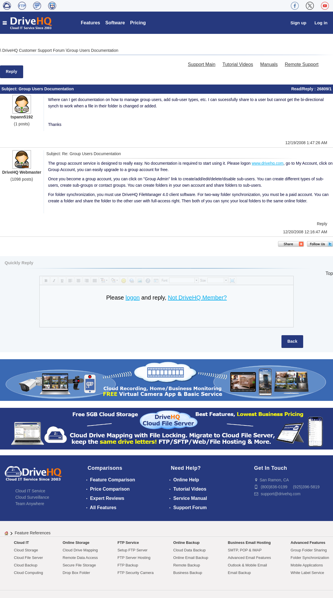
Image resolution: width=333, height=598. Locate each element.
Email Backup (239, 573)
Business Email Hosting (249, 542)
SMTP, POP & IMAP (245, 550)
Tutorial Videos (237, 64)
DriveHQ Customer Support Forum (34, 50)
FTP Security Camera (136, 573)
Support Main (201, 64)
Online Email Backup (190, 557)
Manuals (269, 64)
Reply (11, 71)
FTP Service (128, 542)
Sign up (298, 22)
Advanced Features (308, 542)
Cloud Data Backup (189, 550)
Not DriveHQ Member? (197, 297)
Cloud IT (21, 542)
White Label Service (307, 573)
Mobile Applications (307, 565)
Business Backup (187, 573)
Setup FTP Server (133, 550)
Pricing (138, 22)
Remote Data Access (80, 557)
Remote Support (302, 64)
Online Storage (76, 542)
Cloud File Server (28, 557)
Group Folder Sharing (309, 550)
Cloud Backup (25, 565)
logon (132, 297)
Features (90, 22)
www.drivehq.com (267, 163)
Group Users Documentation (92, 50)
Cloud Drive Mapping (80, 550)
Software (115, 22)
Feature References (33, 533)
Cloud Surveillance (32, 497)
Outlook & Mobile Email (247, 565)
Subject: (10, 89)
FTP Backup (128, 565)
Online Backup (186, 542)
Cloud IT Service (30, 491)
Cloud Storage (26, 550)
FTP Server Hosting (134, 557)
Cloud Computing (28, 573)
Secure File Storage (79, 565)
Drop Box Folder (76, 573)
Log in (320, 22)
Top (329, 273)
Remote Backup (186, 565)
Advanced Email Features (249, 557)
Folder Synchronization (310, 557)
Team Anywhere (29, 503)
